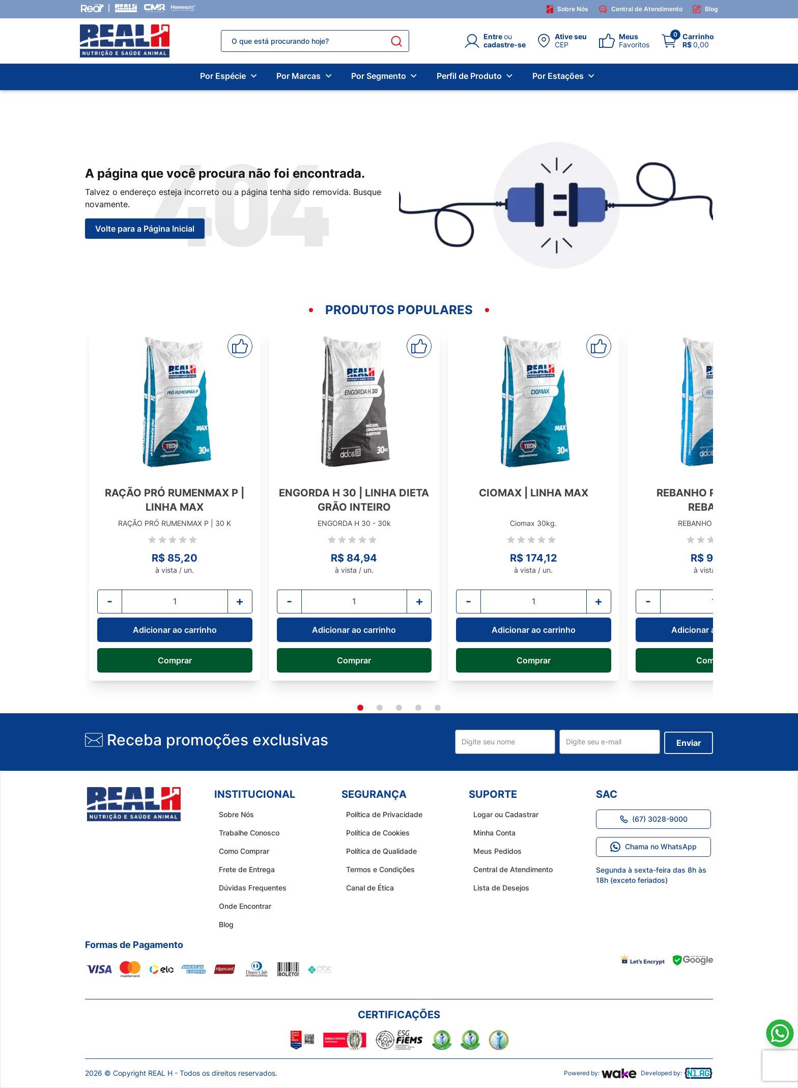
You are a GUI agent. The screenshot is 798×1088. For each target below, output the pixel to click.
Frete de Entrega (242, 869)
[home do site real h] (134, 804)
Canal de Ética (365, 887)
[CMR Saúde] (154, 8)
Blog (705, 9)
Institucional (254, 794)
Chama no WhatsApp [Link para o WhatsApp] (653, 847)
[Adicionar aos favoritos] (239, 346)
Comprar (175, 660)
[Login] (495, 41)
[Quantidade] (174, 601)
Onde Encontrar (240, 906)
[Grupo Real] (92, 8)
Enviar (688, 743)
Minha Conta (490, 832)
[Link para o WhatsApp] (780, 1033)
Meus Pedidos (493, 851)
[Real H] (125, 8)
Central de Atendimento (640, 9)
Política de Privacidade (379, 814)
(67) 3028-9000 (654, 819)
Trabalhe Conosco (244, 832)
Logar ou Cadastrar (501, 814)
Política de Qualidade (376, 851)
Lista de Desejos (497, 887)
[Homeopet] (183, 8)
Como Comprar (239, 851)
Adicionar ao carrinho (175, 630)
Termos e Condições (375, 869)
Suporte (493, 794)
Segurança (374, 794)
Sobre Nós (568, 9)
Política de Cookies (373, 832)
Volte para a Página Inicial (144, 229)
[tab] (360, 708)
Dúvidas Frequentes (248, 887)
